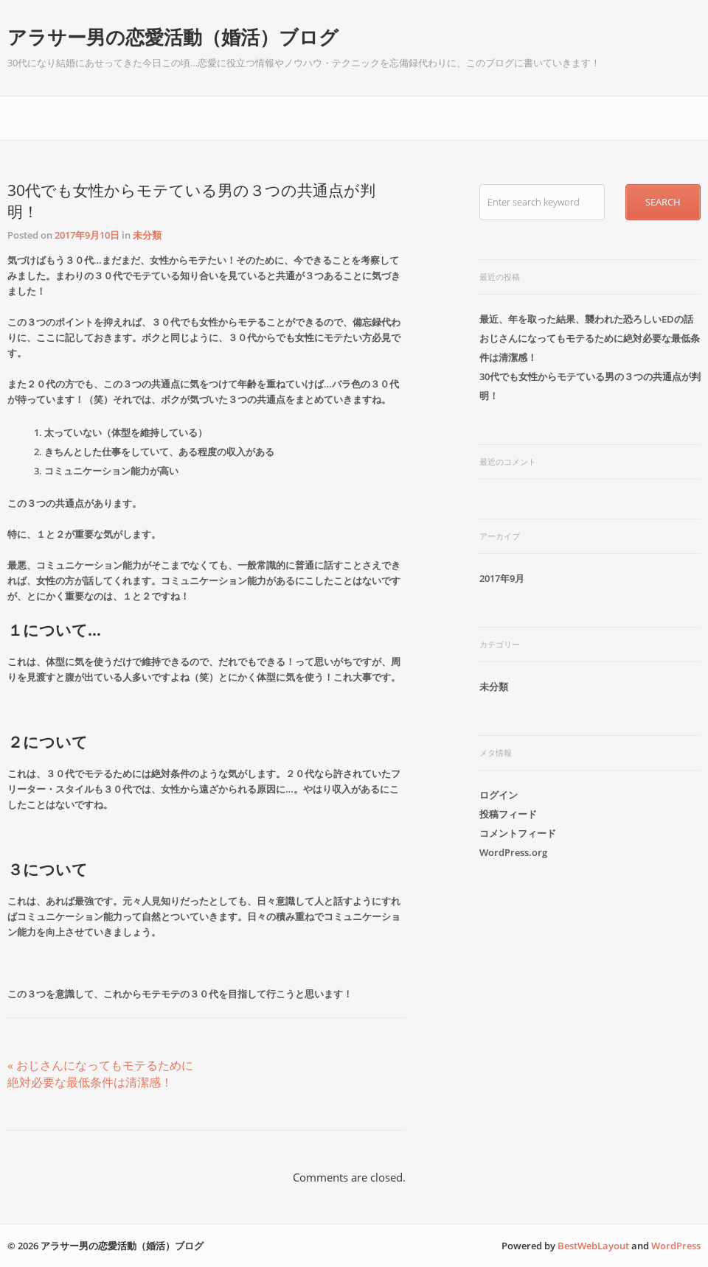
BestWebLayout (593, 1245)
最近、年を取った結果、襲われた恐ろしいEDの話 (586, 319)
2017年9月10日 (87, 235)
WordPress (676, 1245)
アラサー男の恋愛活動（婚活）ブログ (173, 37)
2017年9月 (501, 578)
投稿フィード (508, 814)
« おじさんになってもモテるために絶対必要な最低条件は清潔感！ (100, 1073)
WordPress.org (513, 852)
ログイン (498, 794)
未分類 (147, 235)
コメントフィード (517, 833)
